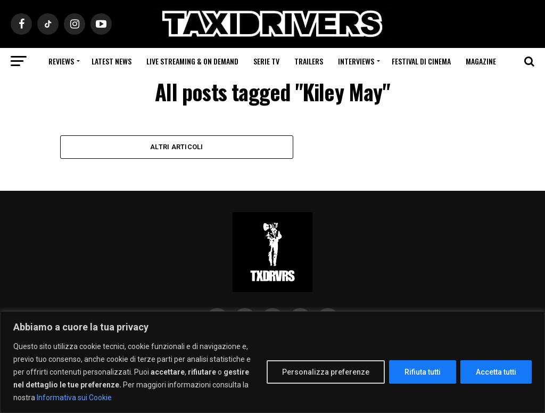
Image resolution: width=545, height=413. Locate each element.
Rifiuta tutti (422, 372)
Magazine (481, 61)
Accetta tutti (496, 372)
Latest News (111, 61)
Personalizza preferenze (325, 372)
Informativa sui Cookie (74, 397)
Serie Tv (266, 61)
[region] (272, 362)
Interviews (356, 61)
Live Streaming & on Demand (192, 61)
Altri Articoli (176, 147)
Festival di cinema (421, 61)
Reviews (61, 61)
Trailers (308, 61)
